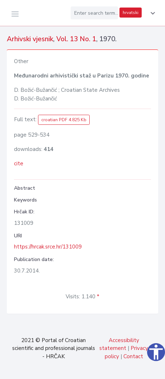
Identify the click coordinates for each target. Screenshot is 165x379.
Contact (133, 356)
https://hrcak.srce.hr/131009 (48, 246)
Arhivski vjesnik (30, 39)
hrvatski (130, 12)
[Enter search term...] (94, 13)
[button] (151, 13)
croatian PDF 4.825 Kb (63, 120)
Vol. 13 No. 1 (76, 39)
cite (18, 163)
